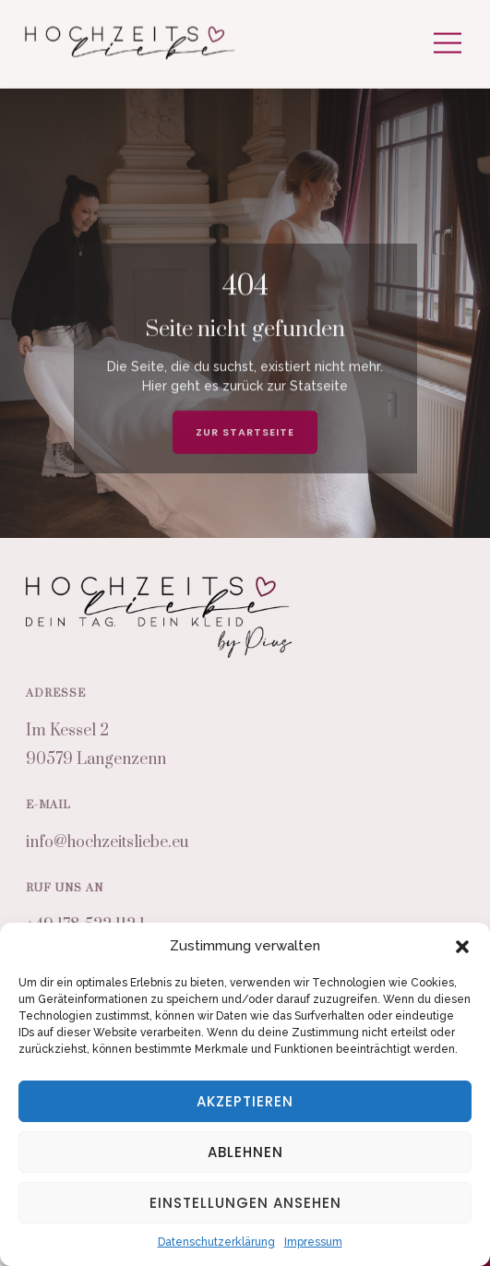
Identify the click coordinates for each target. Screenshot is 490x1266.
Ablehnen (245, 1152)
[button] (462, 947)
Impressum (313, 1242)
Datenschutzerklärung (216, 1242)
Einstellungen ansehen (245, 1202)
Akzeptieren (245, 1101)
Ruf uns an (64, 888)
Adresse (56, 693)
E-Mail (48, 805)
